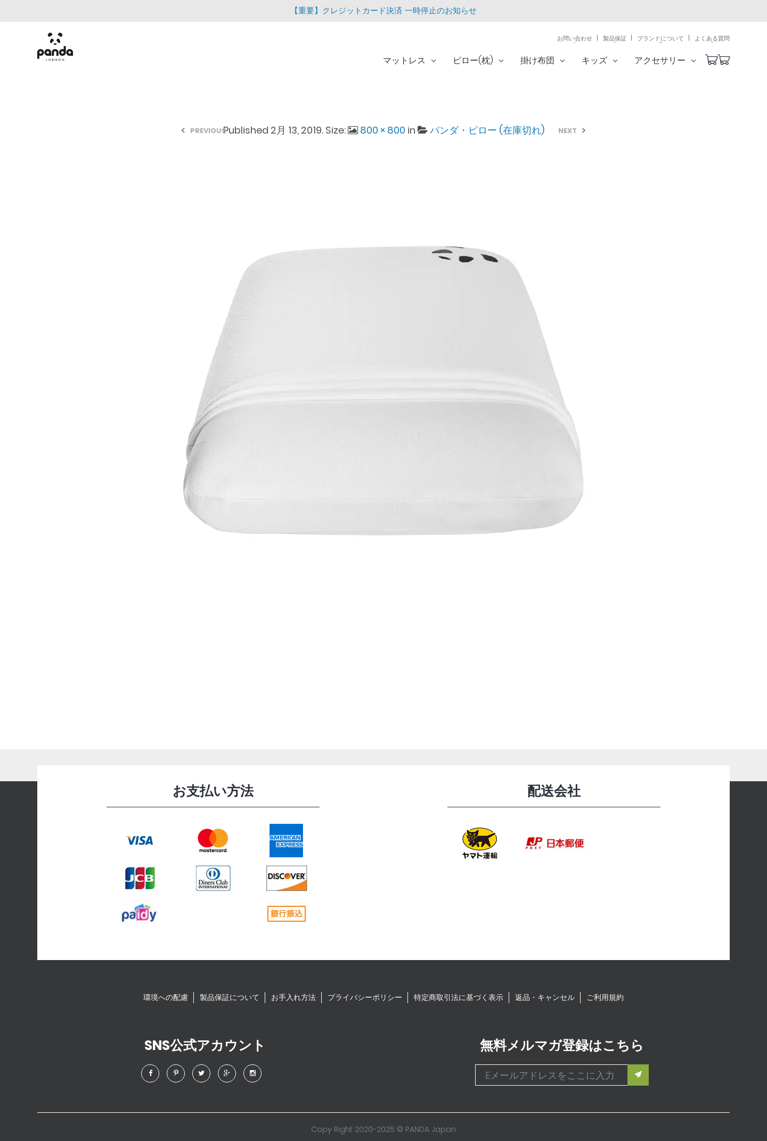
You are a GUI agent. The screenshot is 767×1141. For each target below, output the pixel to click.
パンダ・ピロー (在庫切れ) (487, 130)
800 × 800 (382, 130)
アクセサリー (678, 60)
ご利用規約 (605, 997)
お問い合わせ (574, 39)
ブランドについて (660, 39)
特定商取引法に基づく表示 (458, 997)
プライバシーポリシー (365, 997)
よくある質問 (712, 39)
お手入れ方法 (293, 997)
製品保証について (229, 997)
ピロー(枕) (491, 60)
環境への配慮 (165, 997)
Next (567, 130)
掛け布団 (556, 60)
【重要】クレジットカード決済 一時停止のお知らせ (383, 10)
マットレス (422, 60)
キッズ (613, 60)
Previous (208, 130)
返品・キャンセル (545, 997)
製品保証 (614, 39)
